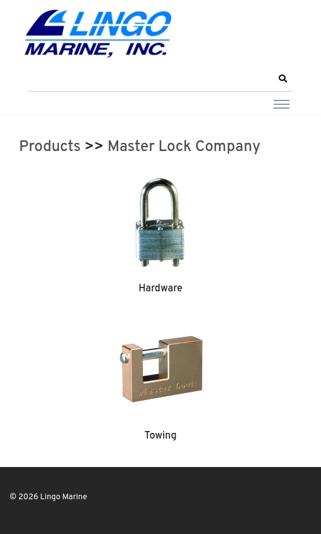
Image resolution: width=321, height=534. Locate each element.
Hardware (160, 288)
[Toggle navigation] (281, 103)
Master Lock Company (183, 147)
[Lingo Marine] (98, 32)
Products (50, 147)
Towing (160, 436)
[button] (282, 79)
